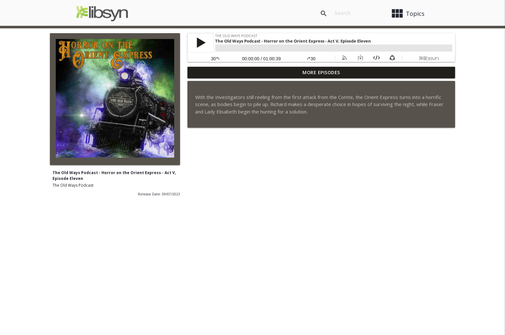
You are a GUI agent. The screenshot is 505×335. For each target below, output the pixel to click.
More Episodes (321, 72)
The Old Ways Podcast (72, 185)
